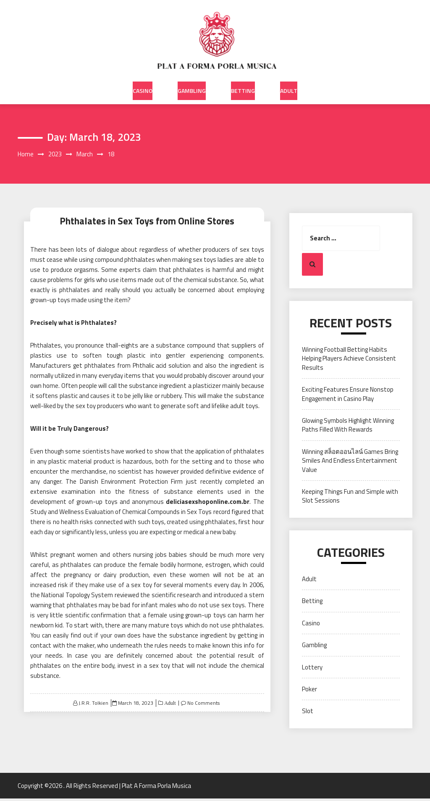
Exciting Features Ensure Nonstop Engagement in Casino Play (347, 396)
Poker (309, 691)
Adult (288, 83)
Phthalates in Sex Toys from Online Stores (147, 221)
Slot (307, 713)
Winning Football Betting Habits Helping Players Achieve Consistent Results (349, 361)
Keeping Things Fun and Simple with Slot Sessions (350, 498)
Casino (142, 83)
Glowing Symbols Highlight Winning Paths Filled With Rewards (348, 427)
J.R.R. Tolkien (93, 705)
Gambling (192, 83)
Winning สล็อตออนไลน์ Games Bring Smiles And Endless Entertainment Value (350, 463)
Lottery (312, 670)
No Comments (203, 705)
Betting (243, 83)
